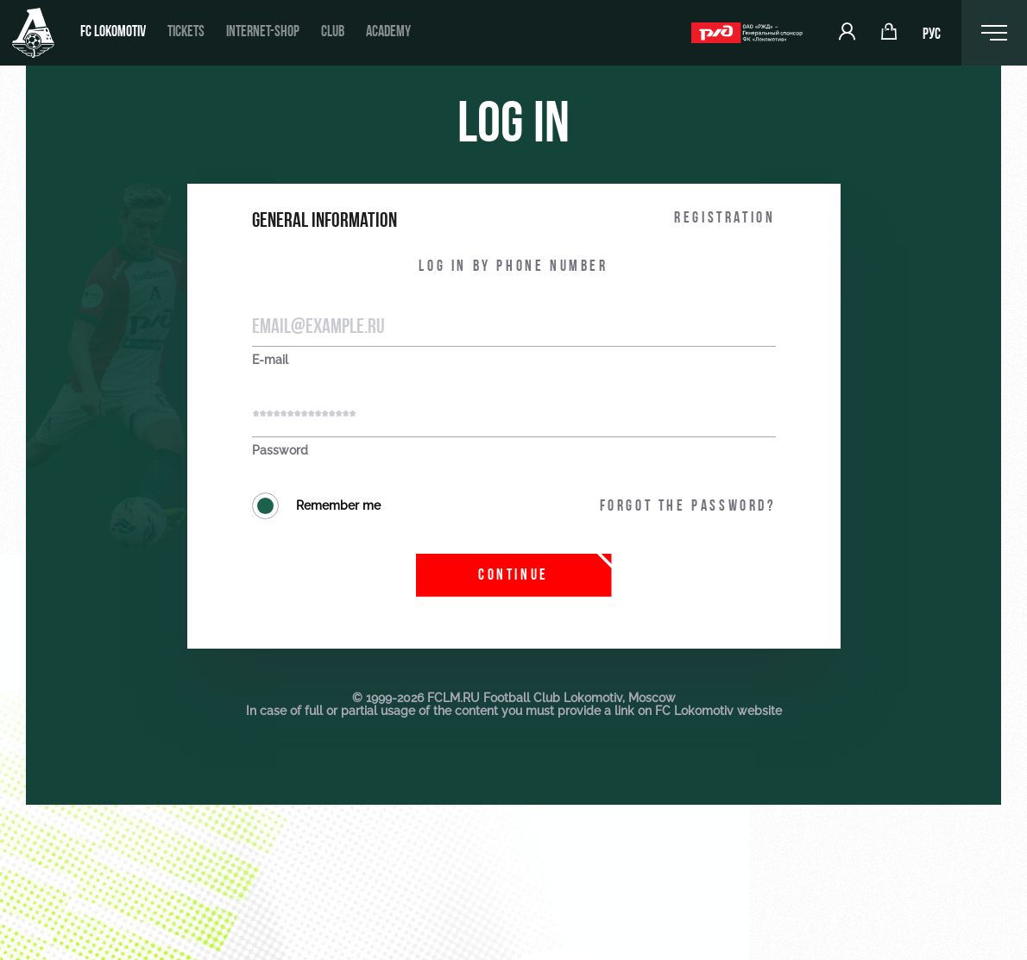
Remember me (316, 506)
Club (332, 32)
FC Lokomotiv (113, 32)
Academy (388, 32)
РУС (932, 35)
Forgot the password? (688, 507)
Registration (724, 218)
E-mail (270, 360)
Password (280, 450)
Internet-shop (262, 32)
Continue (513, 576)
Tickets (186, 32)
